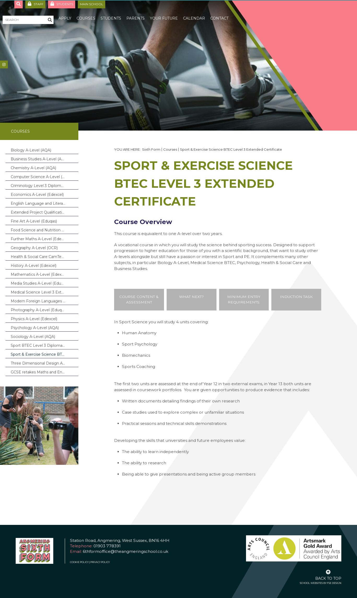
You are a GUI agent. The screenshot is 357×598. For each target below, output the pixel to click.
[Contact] (219, 13)
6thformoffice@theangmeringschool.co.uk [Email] (125, 551)
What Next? (191, 297)
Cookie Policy (79, 562)
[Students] (111, 13)
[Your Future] (163, 13)
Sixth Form (151, 149)
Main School (91, 4)
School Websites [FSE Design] (311, 583)
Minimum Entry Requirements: (243, 299)
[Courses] (86, 13)
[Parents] (135, 13)
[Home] (22, 13)
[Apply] (65, 13)
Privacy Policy (100, 562)
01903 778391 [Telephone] (107, 545)
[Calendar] (194, 13)
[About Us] (43, 13)
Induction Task (296, 297)
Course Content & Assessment (139, 299)
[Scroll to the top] (328, 574)
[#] (4, 64)
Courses (20, 131)
